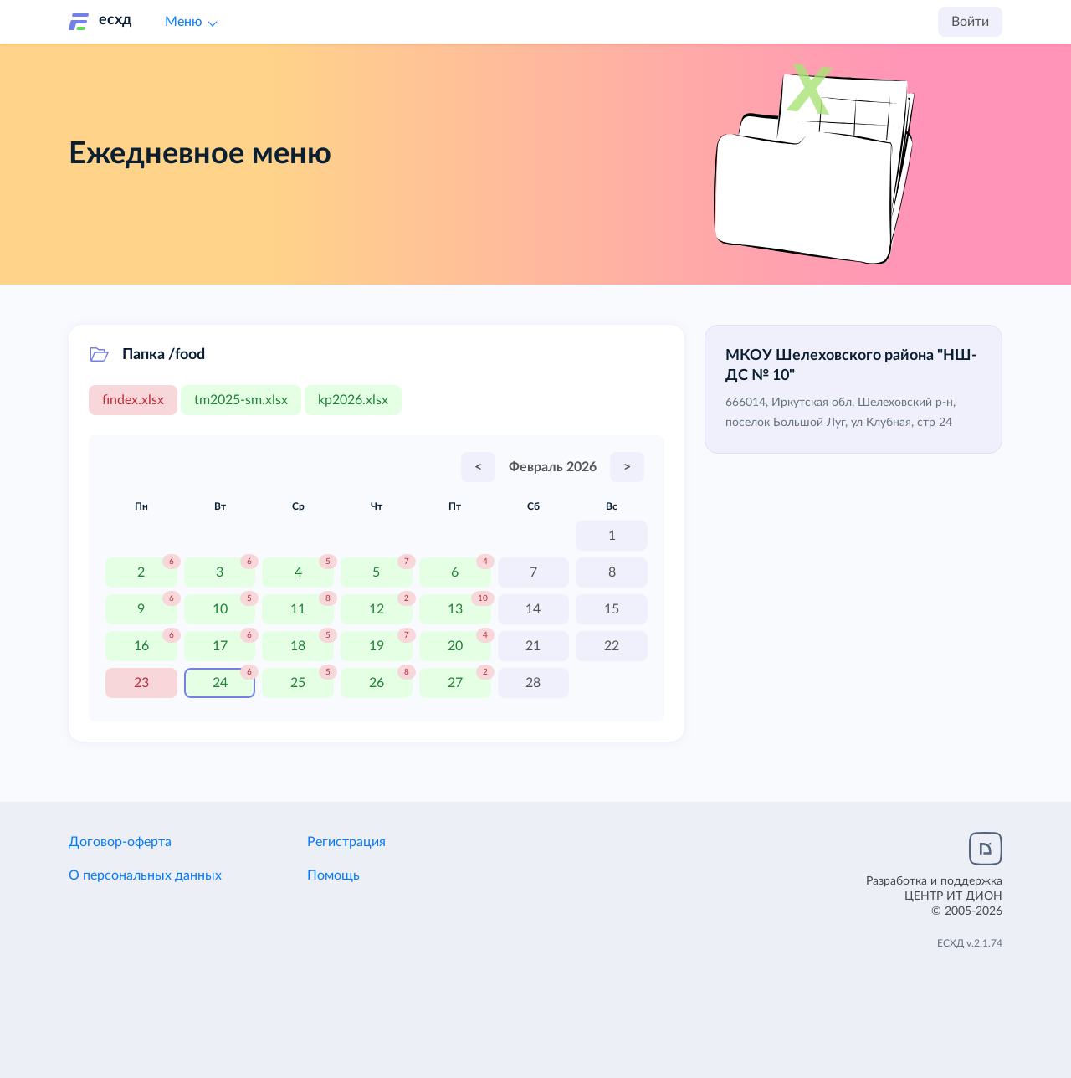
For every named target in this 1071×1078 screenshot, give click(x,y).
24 (220, 683)
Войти (970, 21)
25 (297, 683)
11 (297, 609)
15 (611, 609)
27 (455, 683)
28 (533, 683)
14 (533, 609)
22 (611, 646)
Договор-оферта (120, 842)
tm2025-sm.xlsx (241, 400)
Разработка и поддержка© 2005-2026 (934, 896)
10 (220, 609)
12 (376, 609)
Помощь (333, 875)
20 (455, 646)
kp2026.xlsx (353, 400)
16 (141, 646)
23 (141, 683)
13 (455, 609)
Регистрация (346, 842)
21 (533, 646)
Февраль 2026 (553, 467)
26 (376, 683)
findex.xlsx (133, 400)
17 (220, 646)
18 (297, 646)
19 (376, 646)
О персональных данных (145, 875)
